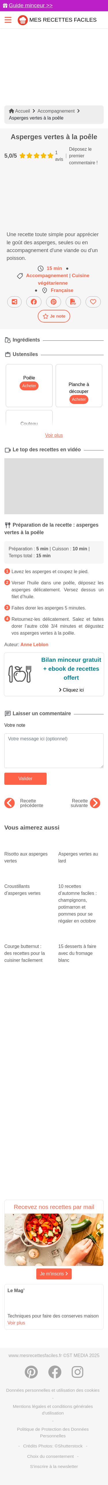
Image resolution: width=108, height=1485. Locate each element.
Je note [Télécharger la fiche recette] (54, 316)
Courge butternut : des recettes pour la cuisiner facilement (27, 948)
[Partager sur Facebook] (33, 302)
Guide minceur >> (31, 5)
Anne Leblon (34, 644)
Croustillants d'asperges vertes (27, 884)
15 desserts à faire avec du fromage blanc (81, 948)
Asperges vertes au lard (81, 852)
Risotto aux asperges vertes (27, 852)
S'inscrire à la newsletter (54, 1466)
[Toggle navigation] (8, 19)
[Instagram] (77, 1372)
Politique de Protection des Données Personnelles (53, 1432)
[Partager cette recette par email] (14, 302)
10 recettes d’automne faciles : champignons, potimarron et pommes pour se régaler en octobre (81, 898)
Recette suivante (85, 803)
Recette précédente (23, 803)
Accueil (19, 111)
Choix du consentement (50, 1456)
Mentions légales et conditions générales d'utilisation (53, 1409)
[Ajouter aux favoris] (93, 302)
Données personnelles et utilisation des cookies (52, 1390)
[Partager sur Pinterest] (53, 302)
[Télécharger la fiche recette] (73, 302)
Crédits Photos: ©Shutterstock (52, 1445)
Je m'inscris (54, 1273)
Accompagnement (56, 111)
